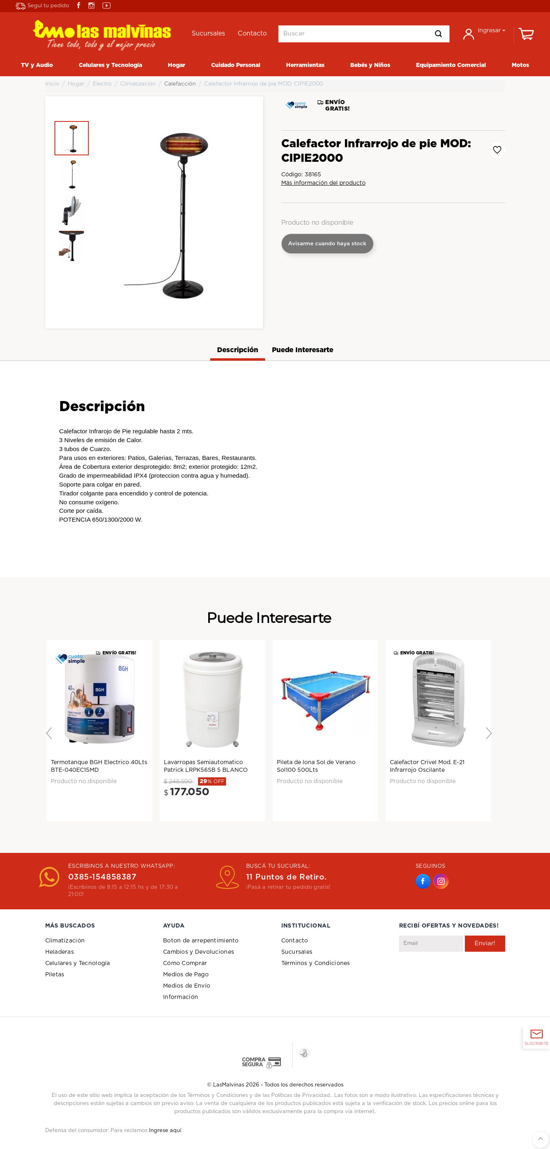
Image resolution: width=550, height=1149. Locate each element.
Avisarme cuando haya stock (327, 244)
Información (180, 997)
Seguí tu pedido (42, 6)
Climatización (65, 941)
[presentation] (460, 971)
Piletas (55, 975)
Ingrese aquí (165, 1130)
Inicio (52, 84)
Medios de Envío (186, 986)
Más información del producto (323, 183)
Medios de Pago (186, 975)
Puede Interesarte (302, 350)
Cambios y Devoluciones (198, 952)
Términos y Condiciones (315, 963)
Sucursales (297, 952)
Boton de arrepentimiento (201, 941)
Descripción (237, 350)
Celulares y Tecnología (77, 963)
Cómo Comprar (185, 963)
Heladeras (59, 952)
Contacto (294, 941)
